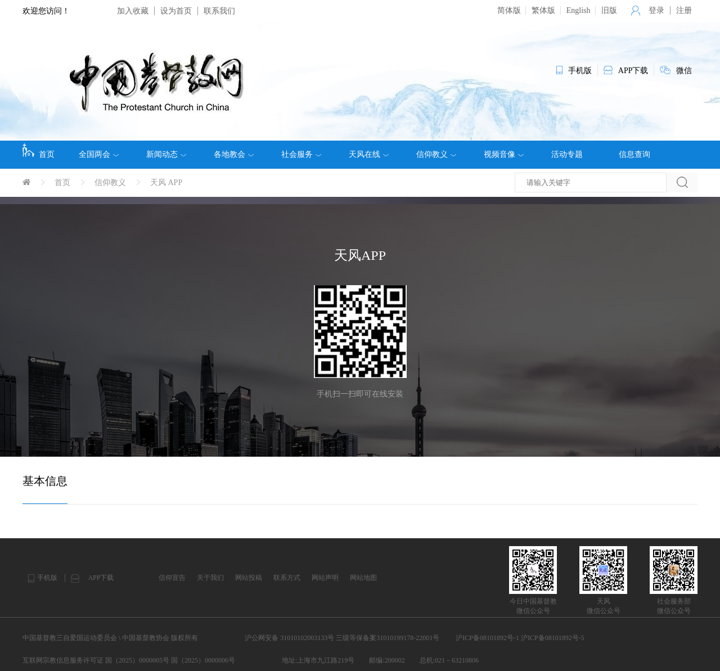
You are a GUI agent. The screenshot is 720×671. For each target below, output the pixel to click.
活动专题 (567, 154)
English (578, 10)
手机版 (47, 578)
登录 (656, 10)
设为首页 (176, 11)
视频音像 (504, 154)
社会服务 (301, 154)
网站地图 (363, 578)
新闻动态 (166, 154)
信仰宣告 (172, 578)
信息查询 (634, 154)
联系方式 (286, 578)
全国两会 (99, 154)
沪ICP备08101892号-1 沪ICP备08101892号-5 (520, 638)
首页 (38, 151)
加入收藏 (132, 11)
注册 (684, 10)
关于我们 (210, 578)
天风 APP (166, 182)
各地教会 (234, 154)
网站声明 (325, 578)
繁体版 (543, 10)
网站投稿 (248, 578)
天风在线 (369, 154)
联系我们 (219, 11)
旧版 (609, 10)
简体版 (509, 10)
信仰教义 (436, 154)
